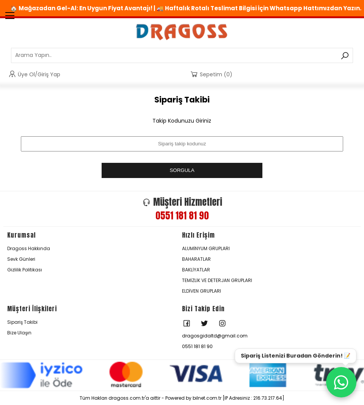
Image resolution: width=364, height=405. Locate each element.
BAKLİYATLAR (196, 269)
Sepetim (211, 74)
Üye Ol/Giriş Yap (34, 74)
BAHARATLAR (196, 259)
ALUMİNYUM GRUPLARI (206, 248)
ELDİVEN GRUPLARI (201, 291)
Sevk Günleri (21, 259)
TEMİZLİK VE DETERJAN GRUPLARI (217, 280)
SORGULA (181, 170)
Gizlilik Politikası (24, 269)
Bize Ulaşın (19, 332)
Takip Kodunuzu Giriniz (181, 120)
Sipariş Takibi (22, 322)
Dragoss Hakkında (28, 248)
